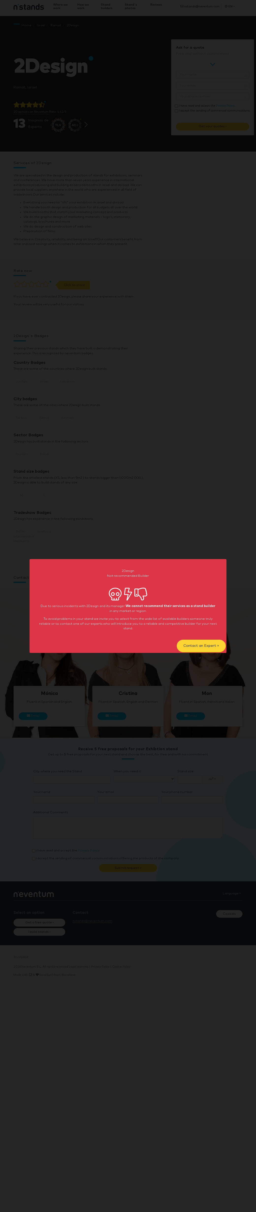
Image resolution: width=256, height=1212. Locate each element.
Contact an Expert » (201, 646)
